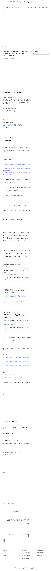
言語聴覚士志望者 (26, 522)
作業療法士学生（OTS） (18, 519)
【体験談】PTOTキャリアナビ (40, 555)
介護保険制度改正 (11, 519)
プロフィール (5, 550)
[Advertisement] (16, 77)
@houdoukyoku (25, 296)
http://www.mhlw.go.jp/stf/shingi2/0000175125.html (13, 125)
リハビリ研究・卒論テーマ (23, 550)
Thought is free (30, 568)
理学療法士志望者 (11, 522)
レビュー (20, 561)
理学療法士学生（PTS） (25, 520)
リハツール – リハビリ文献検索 (24, 553)
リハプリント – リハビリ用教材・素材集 (25, 555)
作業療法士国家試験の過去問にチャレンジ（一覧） (13, 377)
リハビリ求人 (37, 549)
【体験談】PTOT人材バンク (40, 550)
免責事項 (4, 555)
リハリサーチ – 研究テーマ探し (25, 552)
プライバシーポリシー (6, 552)
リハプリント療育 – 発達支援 (24, 558)
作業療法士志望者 (26, 519)
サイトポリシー (5, 553)
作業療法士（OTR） (10, 520)
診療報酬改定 (27, 523)
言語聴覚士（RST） (21, 523)
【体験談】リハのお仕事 (40, 553)
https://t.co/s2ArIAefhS (8, 324)
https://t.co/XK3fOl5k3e (10, 296)
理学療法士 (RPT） (17, 520)
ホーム (3, 46)
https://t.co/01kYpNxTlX (21, 270)
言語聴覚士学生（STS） (18, 522)
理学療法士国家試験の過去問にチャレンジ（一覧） (13, 374)
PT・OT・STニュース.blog (9, 503)
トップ (4, 549)
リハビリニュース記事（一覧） (24, 549)
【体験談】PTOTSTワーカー (40, 552)
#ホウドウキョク (18, 296)
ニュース (7, 46)
